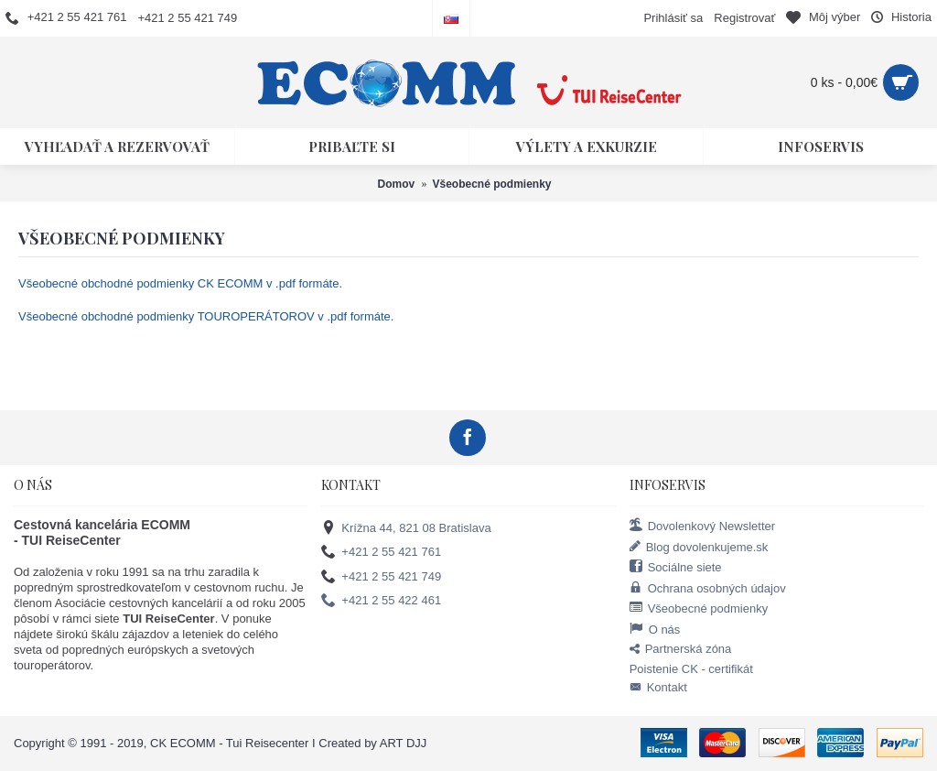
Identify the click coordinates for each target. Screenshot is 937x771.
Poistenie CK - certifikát (691, 669)
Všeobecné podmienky (699, 608)
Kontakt (658, 687)
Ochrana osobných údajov (708, 588)
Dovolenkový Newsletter (702, 525)
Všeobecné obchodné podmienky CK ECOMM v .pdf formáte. (180, 283)
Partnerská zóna (681, 650)
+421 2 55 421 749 (381, 576)
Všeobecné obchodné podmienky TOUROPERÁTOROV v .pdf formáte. (205, 316)
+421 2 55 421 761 (381, 552)
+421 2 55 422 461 (381, 601)
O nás (655, 629)
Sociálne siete (676, 566)
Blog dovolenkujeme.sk (699, 546)
